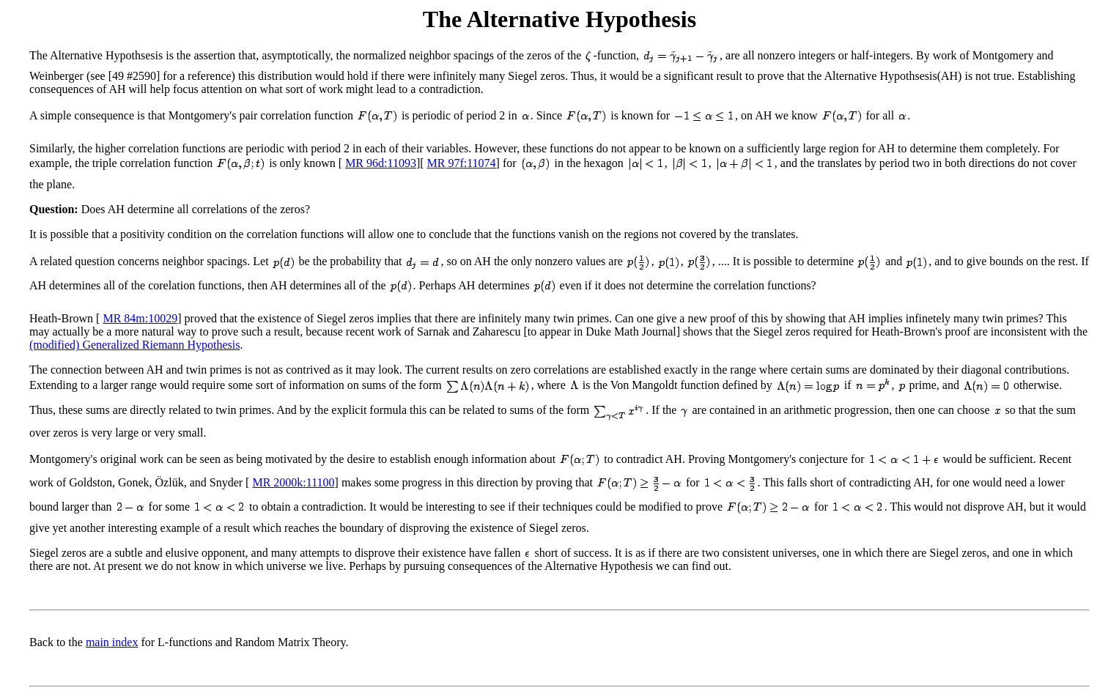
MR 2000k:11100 (293, 482)
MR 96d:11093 (380, 163)
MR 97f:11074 (461, 163)
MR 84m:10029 (140, 318)
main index (112, 642)
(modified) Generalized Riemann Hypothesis (134, 344)
